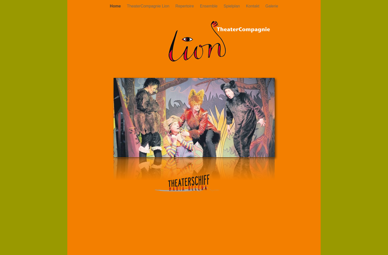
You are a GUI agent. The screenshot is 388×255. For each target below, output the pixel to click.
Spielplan (232, 6)
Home (116, 6)
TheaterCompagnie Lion (148, 6)
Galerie (272, 6)
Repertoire (185, 6)
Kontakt (253, 6)
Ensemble (209, 6)
